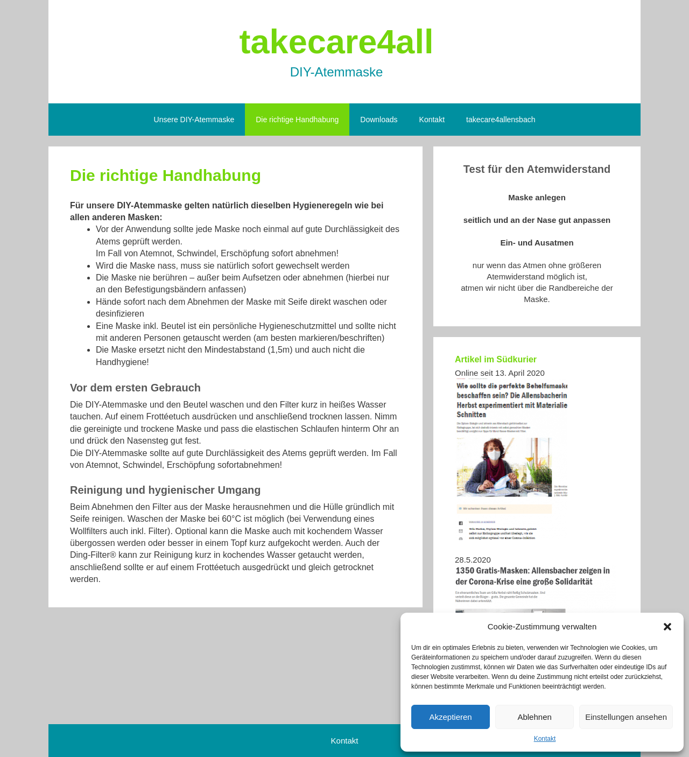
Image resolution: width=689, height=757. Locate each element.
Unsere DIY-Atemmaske (194, 119)
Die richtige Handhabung (297, 119)
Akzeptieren (450, 716)
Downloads (378, 119)
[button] (667, 626)
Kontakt (545, 738)
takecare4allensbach (500, 119)
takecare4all (337, 41)
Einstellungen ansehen (626, 716)
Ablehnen (534, 716)
